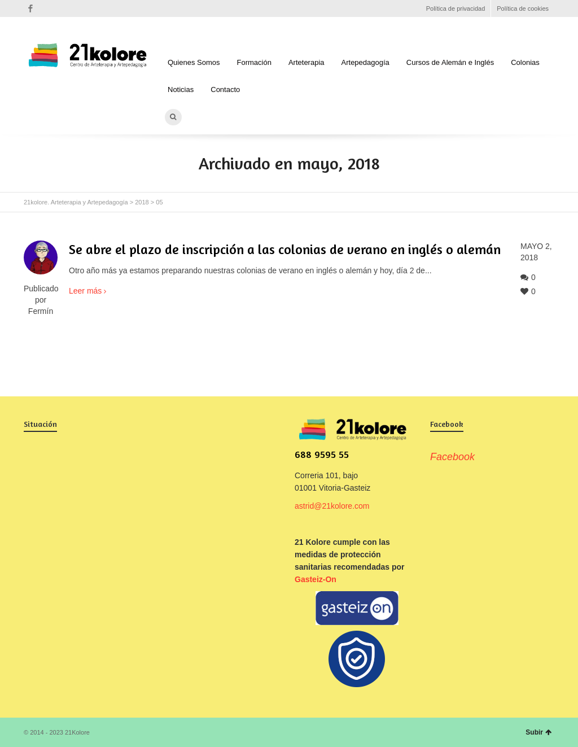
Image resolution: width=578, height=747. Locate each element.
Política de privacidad (455, 8)
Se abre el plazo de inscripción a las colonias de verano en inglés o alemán (285, 249)
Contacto (225, 89)
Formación (254, 62)
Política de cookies (523, 8)
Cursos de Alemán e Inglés (450, 62)
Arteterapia (306, 62)
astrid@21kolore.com (332, 505)
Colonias (525, 62)
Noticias (181, 89)
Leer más (85, 290)
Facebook (30, 8)
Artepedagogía (365, 62)
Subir (538, 732)
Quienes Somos (194, 62)
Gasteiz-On (315, 579)
